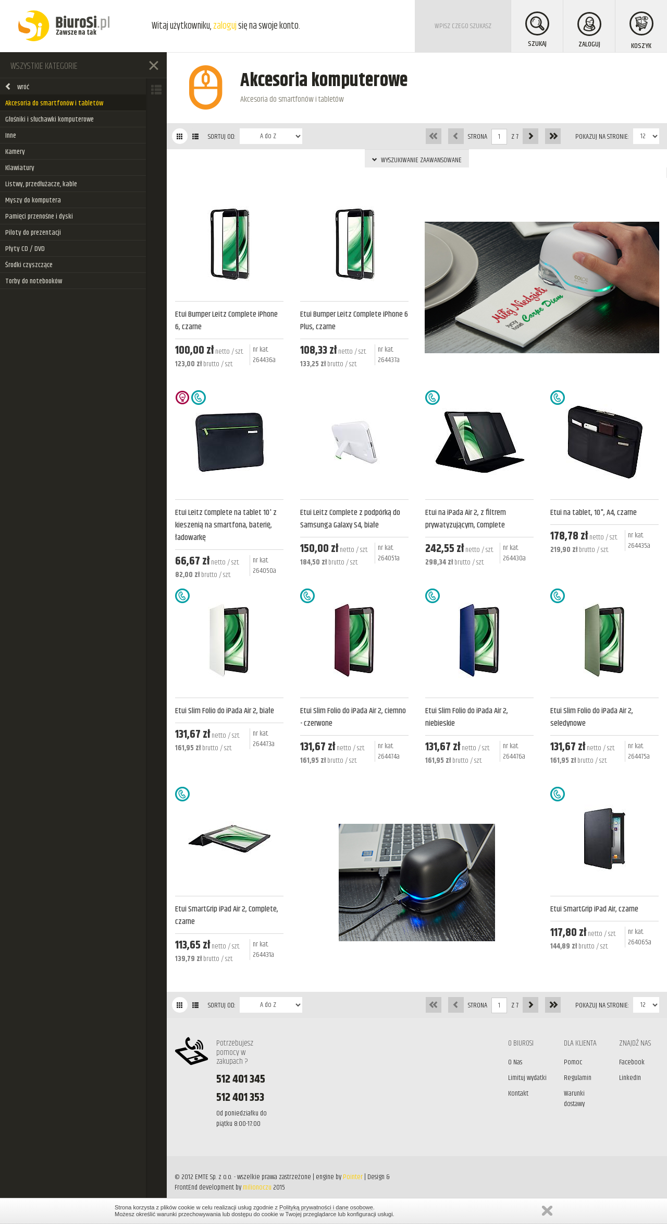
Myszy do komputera (33, 200)
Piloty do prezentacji (33, 232)
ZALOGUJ (589, 31)
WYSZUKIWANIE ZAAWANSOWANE (417, 160)
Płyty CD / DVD (25, 249)
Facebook (632, 1062)
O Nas (515, 1062)
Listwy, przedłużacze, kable (41, 184)
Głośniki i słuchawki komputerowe (49, 119)
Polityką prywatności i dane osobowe (326, 1207)
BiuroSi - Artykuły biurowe (63, 26)
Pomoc (573, 1062)
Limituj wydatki (527, 1078)
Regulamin (577, 1078)
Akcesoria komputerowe (323, 80)
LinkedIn (630, 1078)
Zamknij (547, 1211)
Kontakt (518, 1093)
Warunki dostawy (574, 1099)
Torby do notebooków (33, 281)
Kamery (15, 152)
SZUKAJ (537, 30)
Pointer (353, 1177)
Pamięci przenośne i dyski (39, 216)
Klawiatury (19, 168)
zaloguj (225, 26)
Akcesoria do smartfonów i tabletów (54, 103)
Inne (10, 135)
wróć (17, 87)
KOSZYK (641, 31)
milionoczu (257, 1187)
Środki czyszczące (29, 265)
